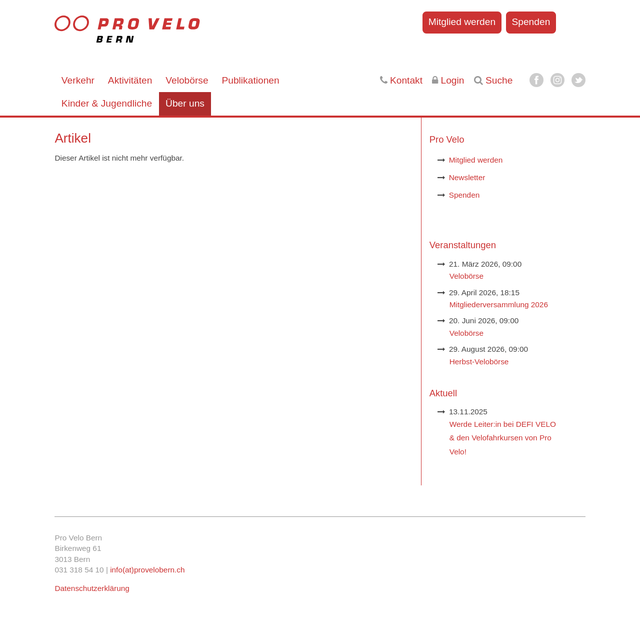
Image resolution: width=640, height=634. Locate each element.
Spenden (531, 22)
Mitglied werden (462, 22)
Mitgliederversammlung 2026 (499, 304)
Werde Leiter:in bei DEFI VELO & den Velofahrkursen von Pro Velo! (503, 438)
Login (448, 80)
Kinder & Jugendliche (107, 103)
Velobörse (187, 80)
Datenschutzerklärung (91, 588)
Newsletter (467, 177)
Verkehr (78, 80)
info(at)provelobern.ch (147, 569)
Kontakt (401, 80)
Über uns (185, 103)
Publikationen (250, 80)
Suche (493, 80)
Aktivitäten (130, 80)
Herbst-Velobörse (479, 361)
